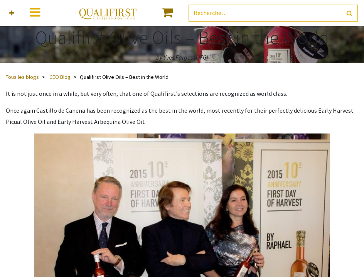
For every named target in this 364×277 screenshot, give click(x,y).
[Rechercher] (349, 13)
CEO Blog (60, 76)
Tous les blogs (22, 76)
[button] (11, 13)
